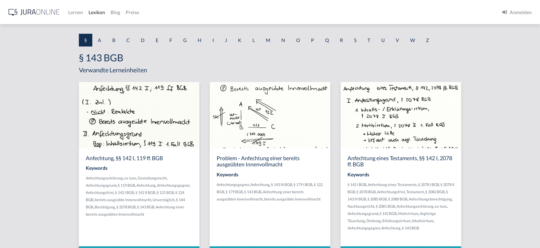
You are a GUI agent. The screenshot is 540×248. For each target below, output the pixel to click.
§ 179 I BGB (358, 184)
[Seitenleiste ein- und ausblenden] (99, 11)
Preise (242, 12)
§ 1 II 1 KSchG (20, 228)
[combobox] (55, 33)
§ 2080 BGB (453, 199)
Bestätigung (160, 207)
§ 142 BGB (443, 213)
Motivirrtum (463, 213)
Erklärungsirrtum (451, 220)
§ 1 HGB (14, 120)
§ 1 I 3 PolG (18, 197)
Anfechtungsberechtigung (485, 199)
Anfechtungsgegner (228, 185)
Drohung (429, 220)
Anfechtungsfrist (155, 192)
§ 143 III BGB (336, 184)
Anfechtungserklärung (159, 178)
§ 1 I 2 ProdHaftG (24, 182)
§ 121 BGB (220, 192)
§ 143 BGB (200, 207)
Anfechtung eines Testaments (447, 184)
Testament (470, 191)
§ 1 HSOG (16, 135)
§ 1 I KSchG (18, 213)
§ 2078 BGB (181, 207)
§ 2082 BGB (490, 191)
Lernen (185, 12)
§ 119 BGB (181, 185)
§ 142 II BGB (200, 192)
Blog (225, 12)
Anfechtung (201, 185)
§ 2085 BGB (432, 199)
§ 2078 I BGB (483, 184)
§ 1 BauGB (17, 89)
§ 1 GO (13, 104)
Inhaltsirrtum (478, 220)
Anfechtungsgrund (156, 185)
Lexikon (207, 12)
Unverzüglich (219, 199)
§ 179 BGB (289, 191)
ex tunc (185, 178)
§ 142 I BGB (179, 192)
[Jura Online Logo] (144, 12)
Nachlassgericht (416, 206)
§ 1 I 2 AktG (18, 166)
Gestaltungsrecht (207, 178)
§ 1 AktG (15, 73)
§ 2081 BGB (440, 206)
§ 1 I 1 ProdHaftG (24, 151)
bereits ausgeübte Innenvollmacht (178, 199)
